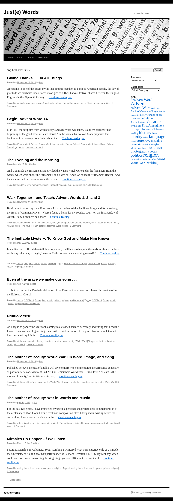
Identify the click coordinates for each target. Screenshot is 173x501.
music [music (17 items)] (151, 147)
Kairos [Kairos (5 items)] (145, 137)
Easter (38, 300)
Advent (34, 144)
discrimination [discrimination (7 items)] (138, 122)
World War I (81, 341)
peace (43, 423)
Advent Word (45, 144)
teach (50, 103)
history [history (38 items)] (145, 132)
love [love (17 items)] (147, 140)
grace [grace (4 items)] (161, 129)
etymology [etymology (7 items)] (136, 125)
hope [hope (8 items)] (154, 133)
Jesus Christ (94, 263)
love (29, 185)
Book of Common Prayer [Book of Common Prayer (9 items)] (145, 111)
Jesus (37, 263)
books (23, 341)
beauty (70, 423)
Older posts (14, 480)
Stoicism (91, 103)
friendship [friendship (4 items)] (148, 129)
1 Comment (75, 226)
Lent (32, 468)
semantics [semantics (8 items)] (136, 159)
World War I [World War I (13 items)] (139, 163)
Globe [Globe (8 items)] (155, 129)
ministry (111, 263)
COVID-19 (29, 300)
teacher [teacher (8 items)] (153, 159)
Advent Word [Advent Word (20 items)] (141, 108)
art (17, 341)
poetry (71, 341)
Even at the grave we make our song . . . (42, 279)
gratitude (20, 103)
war (111, 423)
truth (106, 423)
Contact (31, 57)
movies (57, 341)
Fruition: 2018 (19, 316)
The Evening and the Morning (33, 160)
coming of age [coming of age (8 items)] (154, 114)
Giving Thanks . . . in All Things (34, 78)
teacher (99, 103)
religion (71, 222)
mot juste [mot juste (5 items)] (142, 148)
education (31, 341)
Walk (93, 222)
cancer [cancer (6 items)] (134, 115)
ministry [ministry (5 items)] (134, 148)
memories (36, 185)
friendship (21, 185)
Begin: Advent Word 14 (27, 119)
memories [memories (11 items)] (136, 144)
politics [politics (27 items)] (137, 155)
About (20, 57)
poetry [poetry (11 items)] (153, 151)
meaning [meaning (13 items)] (156, 140)
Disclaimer (43, 57)
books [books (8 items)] (162, 111)
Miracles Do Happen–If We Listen (36, 439)
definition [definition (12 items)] (147, 118)
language (30, 103)
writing (58, 103)
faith (34, 222)
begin (54, 144)
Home (10, 57)
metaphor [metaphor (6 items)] (155, 144)
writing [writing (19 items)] (152, 163)
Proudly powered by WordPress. (147, 492)
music (38, 103)
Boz (41, 82)
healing (10, 226)
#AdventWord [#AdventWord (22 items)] (141, 100)
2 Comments (96, 185)
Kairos (104, 263)
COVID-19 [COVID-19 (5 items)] (135, 118)
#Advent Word (23, 144)
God (49, 222)
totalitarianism (76, 300)
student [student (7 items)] (145, 159)
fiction (77, 423)
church (27, 222)
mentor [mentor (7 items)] (146, 144)
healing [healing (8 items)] (134, 133)
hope (54, 222)
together (86, 222)
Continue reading (60, 97)
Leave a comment (34, 147)
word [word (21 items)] (161, 159)
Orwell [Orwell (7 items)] (159, 147)
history (40, 341)
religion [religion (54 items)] (151, 155)
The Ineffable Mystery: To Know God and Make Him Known (58, 238)
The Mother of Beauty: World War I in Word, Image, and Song (60, 357)
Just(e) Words (21, 12)
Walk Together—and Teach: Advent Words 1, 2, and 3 (53, 197)
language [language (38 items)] (157, 136)
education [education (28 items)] (153, 121)
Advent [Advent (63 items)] (138, 103)
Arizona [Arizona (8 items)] (155, 108)
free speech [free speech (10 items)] (137, 129)
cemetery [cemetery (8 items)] (142, 114)
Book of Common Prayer (75, 263)
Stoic (45, 103)
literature (49, 341)
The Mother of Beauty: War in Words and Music (48, 398)
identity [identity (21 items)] (136, 137)
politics (57, 300)
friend (115, 222)
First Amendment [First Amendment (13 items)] (153, 125)
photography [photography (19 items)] (140, 151)
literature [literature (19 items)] (137, 140)
